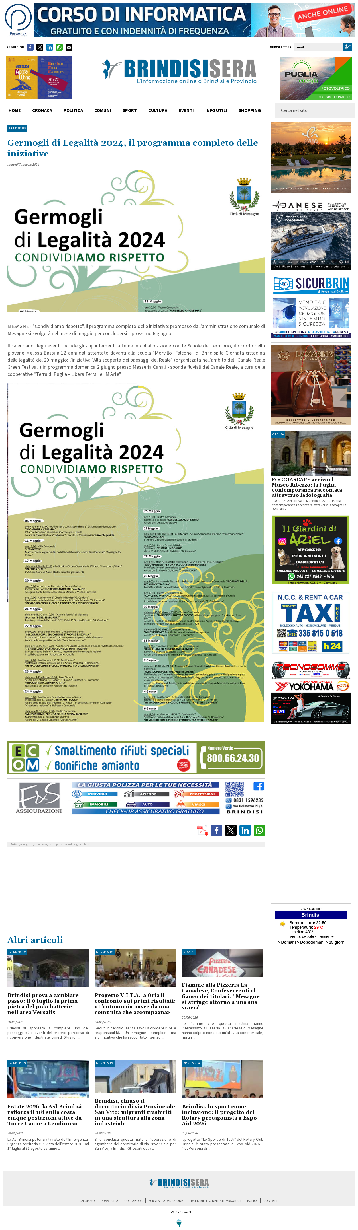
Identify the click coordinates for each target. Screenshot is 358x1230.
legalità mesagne (41, 844)
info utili (216, 110)
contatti (271, 1200)
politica (73, 110)
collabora (133, 1200)
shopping (250, 110)
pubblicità (109, 1200)
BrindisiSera (17, 129)
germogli (24, 844)
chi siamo (87, 1200)
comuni (102, 110)
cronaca (42, 110)
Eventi (186, 110)
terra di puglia (72, 844)
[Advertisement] (136, 892)
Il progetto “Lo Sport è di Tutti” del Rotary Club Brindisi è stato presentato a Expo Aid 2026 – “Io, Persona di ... (222, 1144)
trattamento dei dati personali (215, 1200)
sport (130, 110)
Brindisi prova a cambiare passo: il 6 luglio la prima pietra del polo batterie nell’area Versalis (43, 1004)
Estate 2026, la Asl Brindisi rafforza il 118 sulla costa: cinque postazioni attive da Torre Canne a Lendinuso (44, 1115)
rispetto (57, 844)
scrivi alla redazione (166, 1200)
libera (85, 844)
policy (252, 1200)
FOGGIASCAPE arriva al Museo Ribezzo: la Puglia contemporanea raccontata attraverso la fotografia (307, 487)
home (15, 110)
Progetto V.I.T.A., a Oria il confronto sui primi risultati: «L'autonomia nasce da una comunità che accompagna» (135, 1004)
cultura (157, 110)
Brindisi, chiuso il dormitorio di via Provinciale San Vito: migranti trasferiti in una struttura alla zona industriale (135, 1112)
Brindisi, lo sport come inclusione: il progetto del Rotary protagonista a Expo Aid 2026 (219, 1115)
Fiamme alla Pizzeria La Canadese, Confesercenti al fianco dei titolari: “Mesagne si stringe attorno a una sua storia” (221, 996)
